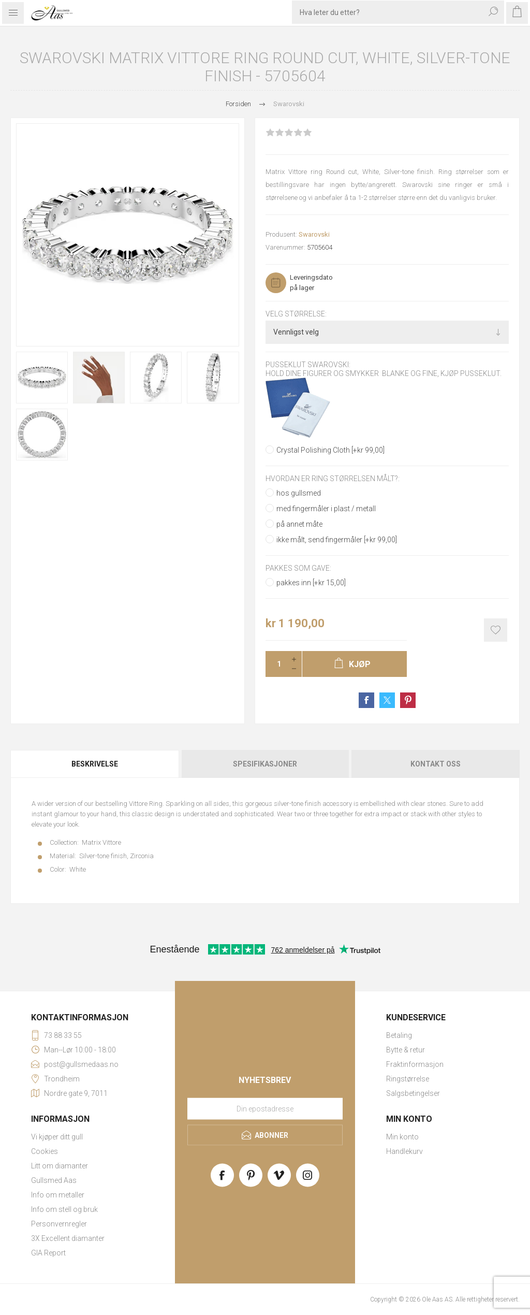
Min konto (402, 1137)
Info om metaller (57, 1195)
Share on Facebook (366, 700)
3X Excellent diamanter (68, 1238)
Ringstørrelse (407, 1079)
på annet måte (299, 524)
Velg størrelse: (296, 314)
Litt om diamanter (59, 1166)
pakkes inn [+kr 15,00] (311, 583)
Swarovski (314, 234)
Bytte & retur (405, 1050)
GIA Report (48, 1253)
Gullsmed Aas (54, 1180)
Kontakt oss (435, 764)
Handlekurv (404, 1151)
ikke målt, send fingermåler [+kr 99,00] (336, 540)
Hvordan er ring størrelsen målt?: (333, 478)
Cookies (44, 1151)
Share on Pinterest (408, 700)
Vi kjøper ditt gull (57, 1137)
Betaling (399, 1035)
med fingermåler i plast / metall (326, 508)
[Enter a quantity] (276, 664)
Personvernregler (59, 1224)
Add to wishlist (495, 630)
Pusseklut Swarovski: (308, 365)
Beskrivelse (94, 764)
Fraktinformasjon (415, 1064)
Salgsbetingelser (413, 1093)
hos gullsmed (298, 493)
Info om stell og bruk (64, 1209)
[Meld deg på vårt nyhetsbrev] (265, 1109)
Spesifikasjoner (265, 764)
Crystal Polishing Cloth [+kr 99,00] (330, 450)
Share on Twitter (387, 700)
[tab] (95, 764)
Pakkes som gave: (298, 568)
